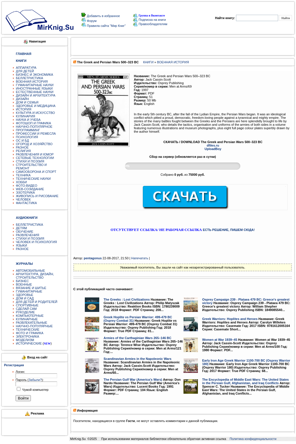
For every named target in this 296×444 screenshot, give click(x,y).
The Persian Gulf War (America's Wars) (133, 379)
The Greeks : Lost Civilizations (127, 299)
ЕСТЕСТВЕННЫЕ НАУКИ (34, 92)
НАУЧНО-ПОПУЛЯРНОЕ (34, 126)
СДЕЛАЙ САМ (26, 308)
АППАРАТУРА (26, 67)
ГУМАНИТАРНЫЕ (29, 291)
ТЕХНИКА (23, 175)
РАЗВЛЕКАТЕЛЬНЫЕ (31, 322)
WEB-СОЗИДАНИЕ (30, 189)
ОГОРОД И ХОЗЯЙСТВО (34, 144)
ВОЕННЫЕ (24, 284)
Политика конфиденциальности (253, 439)
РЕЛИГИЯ (23, 151)
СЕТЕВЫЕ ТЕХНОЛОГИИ (35, 158)
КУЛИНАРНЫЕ (27, 319)
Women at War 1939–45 (219, 339)
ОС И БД (22, 140)
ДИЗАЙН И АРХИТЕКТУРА (35, 95)
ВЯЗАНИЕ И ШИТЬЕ (31, 288)
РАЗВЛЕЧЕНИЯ (27, 235)
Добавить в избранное (103, 16)
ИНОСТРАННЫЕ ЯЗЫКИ (34, 88)
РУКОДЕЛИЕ (25, 312)
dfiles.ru (213, 145)
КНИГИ (148, 62)
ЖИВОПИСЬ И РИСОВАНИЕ (37, 196)
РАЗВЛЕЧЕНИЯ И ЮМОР (35, 154)
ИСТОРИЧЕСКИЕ (29, 343)
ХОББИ (21, 182)
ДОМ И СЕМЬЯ (27, 102)
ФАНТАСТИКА (26, 203)
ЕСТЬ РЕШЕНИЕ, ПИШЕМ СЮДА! (229, 230)
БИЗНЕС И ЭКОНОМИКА (34, 74)
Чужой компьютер (34, 389)
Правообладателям (150, 24)
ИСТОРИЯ (23, 109)
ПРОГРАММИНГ (28, 130)
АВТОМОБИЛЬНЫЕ (30, 270)
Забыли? (35, 380)
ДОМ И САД (25, 298)
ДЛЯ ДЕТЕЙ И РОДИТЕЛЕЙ (36, 302)
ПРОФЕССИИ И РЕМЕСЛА (36, 133)
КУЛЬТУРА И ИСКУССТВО (35, 112)
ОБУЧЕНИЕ (24, 231)
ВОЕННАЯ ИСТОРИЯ (32, 81)
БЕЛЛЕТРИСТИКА (29, 78)
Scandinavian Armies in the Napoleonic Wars (137, 358)
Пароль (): (30, 380)
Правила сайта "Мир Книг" (106, 25)
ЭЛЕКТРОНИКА (27, 336)
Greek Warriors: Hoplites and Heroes (230, 319)
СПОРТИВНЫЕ (27, 305)
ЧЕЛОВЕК (23, 199)
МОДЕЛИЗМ (25, 340)
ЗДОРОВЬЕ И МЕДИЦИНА (35, 106)
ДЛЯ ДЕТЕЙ (25, 71)
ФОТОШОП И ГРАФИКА (33, 123)
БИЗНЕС (22, 281)
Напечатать (139, 258)
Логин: (20, 371)
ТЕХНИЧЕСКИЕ (28, 329)
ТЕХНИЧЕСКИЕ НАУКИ (33, 178)
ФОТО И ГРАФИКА (29, 333)
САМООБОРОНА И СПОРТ (36, 171)
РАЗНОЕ (22, 147)
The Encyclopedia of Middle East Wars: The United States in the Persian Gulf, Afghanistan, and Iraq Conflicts (245, 381)
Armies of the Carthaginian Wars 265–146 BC (137, 338)
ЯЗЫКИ (21, 245)
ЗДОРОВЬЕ (24, 295)
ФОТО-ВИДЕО (26, 185)
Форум (91, 21)
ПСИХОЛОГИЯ (27, 137)
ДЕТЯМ (21, 228)
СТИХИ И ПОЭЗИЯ (30, 161)
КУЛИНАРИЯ (25, 116)
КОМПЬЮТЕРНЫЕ (30, 315)
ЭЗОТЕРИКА (25, 192)
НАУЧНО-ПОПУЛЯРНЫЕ (34, 326)
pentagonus (93, 258)
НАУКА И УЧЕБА (28, 119)
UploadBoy (213, 149)
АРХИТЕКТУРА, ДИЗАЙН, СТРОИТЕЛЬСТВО (35, 275)
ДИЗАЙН (22, 99)
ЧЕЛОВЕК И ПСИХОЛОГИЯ (36, 242)
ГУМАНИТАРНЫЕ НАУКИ (35, 85)
